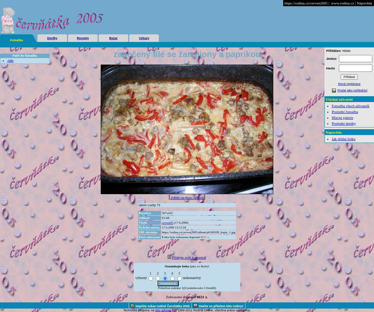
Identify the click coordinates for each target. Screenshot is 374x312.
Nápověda (364, 3)
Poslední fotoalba (345, 112)
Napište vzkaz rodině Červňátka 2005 (162, 306)
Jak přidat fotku (343, 139)
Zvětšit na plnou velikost (187, 198)
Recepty (83, 38)
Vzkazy (144, 38)
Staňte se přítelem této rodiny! (221, 306)
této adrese (163, 310)
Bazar (113, 38)
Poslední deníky (344, 123)
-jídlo (10, 61)
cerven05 (167, 222)
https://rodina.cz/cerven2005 (306, 3)
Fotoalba (16, 40)
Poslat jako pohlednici (352, 90)
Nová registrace (349, 84)
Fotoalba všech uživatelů (350, 106)
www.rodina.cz (342, 3)
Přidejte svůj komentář (189, 257)
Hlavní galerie (342, 117)
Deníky (52, 38)
